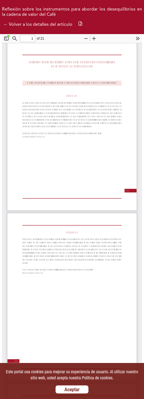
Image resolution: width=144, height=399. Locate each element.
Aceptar (72, 389)
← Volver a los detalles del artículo (37, 24)
